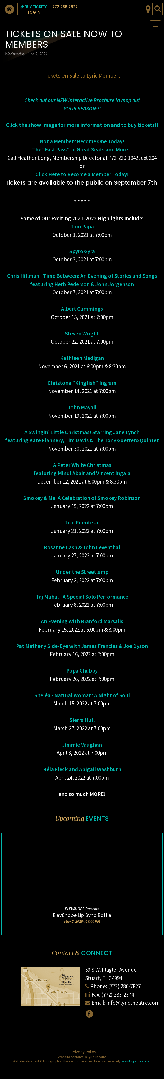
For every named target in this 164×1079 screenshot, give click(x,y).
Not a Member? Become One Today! (82, 141)
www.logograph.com (137, 1061)
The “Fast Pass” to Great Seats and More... (82, 149)
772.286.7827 (65, 6)
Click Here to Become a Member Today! (82, 174)
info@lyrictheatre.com (133, 1002)
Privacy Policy (84, 1051)
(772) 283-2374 (117, 994)
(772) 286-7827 (124, 986)
